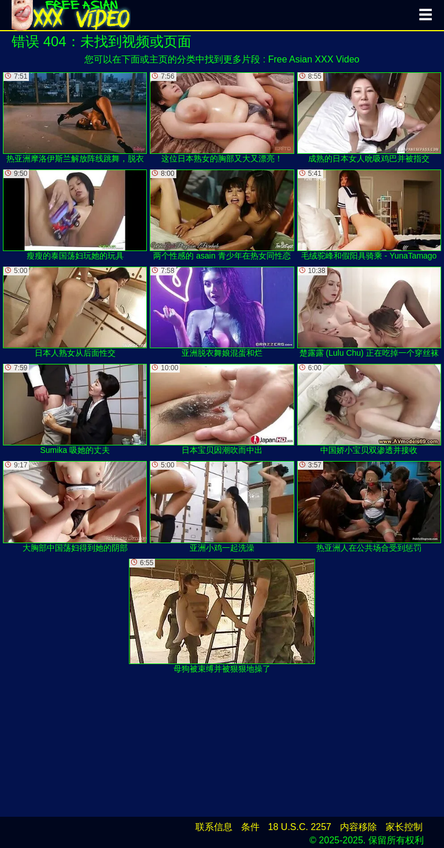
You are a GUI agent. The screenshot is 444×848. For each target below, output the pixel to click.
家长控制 (404, 827)
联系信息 (213, 827)
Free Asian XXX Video (314, 59)
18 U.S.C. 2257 (299, 827)
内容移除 (358, 827)
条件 (250, 827)
